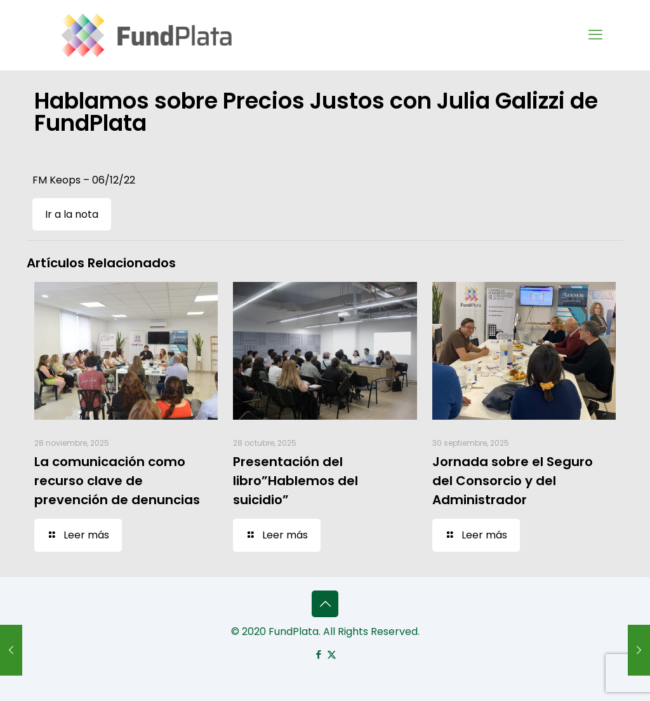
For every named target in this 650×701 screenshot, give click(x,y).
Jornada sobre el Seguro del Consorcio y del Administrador (512, 481)
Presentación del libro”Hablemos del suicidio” (295, 481)
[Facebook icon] (318, 654)
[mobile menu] (595, 35)
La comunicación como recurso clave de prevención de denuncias (117, 481)
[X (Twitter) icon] (331, 654)
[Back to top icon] (325, 604)
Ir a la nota (71, 214)
